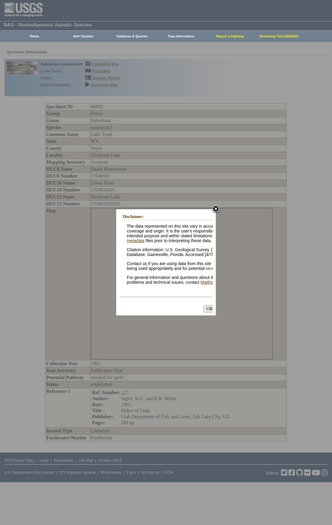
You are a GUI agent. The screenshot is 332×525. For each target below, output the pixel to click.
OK (209, 308)
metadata (135, 240)
